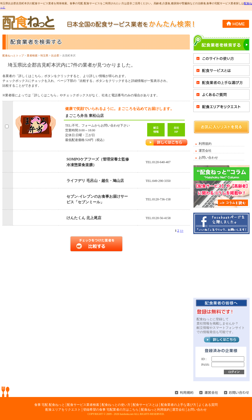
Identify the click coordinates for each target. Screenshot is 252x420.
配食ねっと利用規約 (155, 409)
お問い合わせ (208, 157)
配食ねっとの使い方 (116, 405)
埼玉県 (44, 55)
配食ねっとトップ (13, 55)
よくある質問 (208, 405)
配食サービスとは (145, 405)
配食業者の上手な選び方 (178, 405)
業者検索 (32, 55)
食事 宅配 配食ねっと (49, 405)
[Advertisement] (221, 265)
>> (181, 230)
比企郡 (55, 55)
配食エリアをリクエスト (63, 409)
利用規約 (205, 144)
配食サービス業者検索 (83, 405)
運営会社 (205, 150)
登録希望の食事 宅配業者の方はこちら (111, 409)
